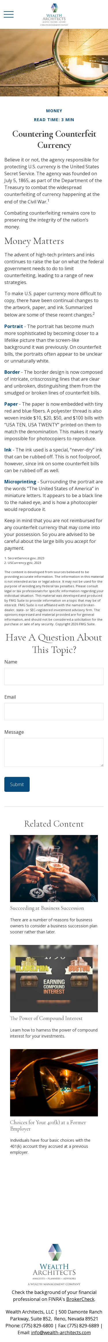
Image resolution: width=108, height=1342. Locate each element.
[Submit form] (17, 784)
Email (10, 697)
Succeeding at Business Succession (47, 908)
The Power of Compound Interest (46, 1018)
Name (10, 662)
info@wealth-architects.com (61, 1332)
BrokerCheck (80, 1299)
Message (14, 732)
